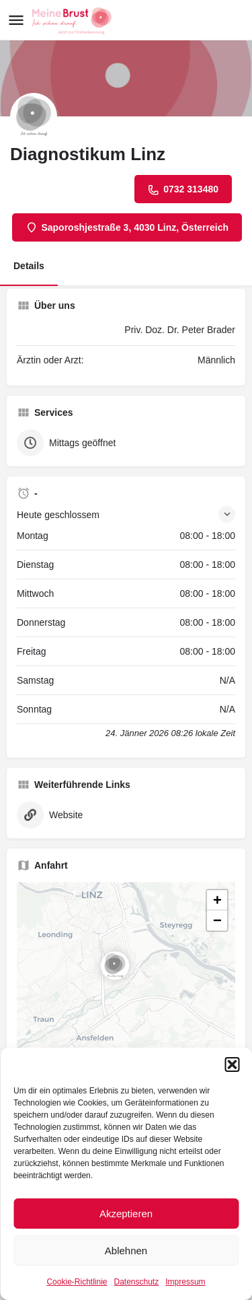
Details (28, 265)
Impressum (185, 1282)
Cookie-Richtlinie (76, 1282)
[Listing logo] (33, 116)
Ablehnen (126, 1250)
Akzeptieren (126, 1213)
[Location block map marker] (115, 965)
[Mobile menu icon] (16, 21)
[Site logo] (73, 20)
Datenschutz (136, 1282)
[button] (232, 1064)
